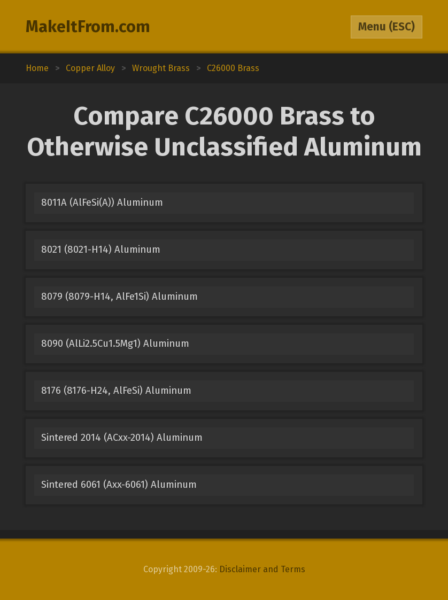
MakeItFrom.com (88, 26)
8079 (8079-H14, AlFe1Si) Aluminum (119, 296)
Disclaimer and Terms (262, 569)
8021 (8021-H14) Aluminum (100, 249)
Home (37, 68)
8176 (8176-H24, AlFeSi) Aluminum (116, 390)
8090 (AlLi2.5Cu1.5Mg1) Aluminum (115, 343)
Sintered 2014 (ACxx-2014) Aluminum (122, 437)
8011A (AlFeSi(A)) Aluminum (102, 202)
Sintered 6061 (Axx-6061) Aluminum (119, 484)
